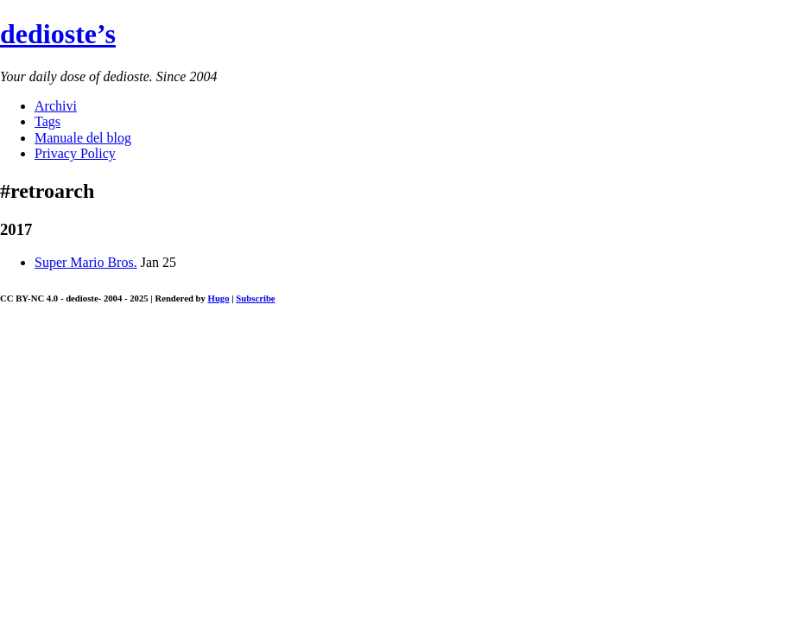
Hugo (219, 298)
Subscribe (255, 298)
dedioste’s (58, 33)
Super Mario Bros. (86, 262)
